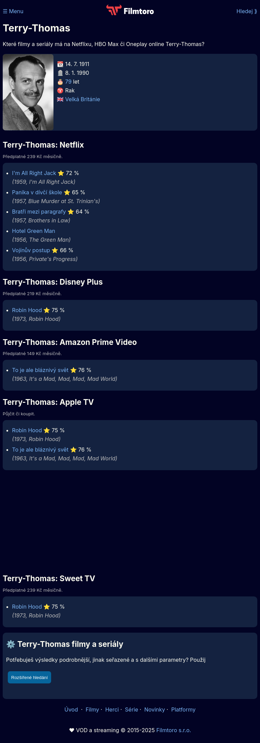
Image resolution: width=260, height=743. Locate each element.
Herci (112, 709)
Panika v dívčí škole (37, 192)
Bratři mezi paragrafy (39, 211)
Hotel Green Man (33, 230)
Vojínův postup (31, 250)
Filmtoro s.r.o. (173, 730)
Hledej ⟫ (246, 11)
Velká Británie (82, 99)
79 (68, 81)
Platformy (183, 709)
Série (131, 709)
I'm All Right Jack (34, 173)
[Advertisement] (130, 519)
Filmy (92, 709)
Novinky (154, 709)
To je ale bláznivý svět (40, 370)
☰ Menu (13, 11)
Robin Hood (27, 310)
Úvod (71, 709)
